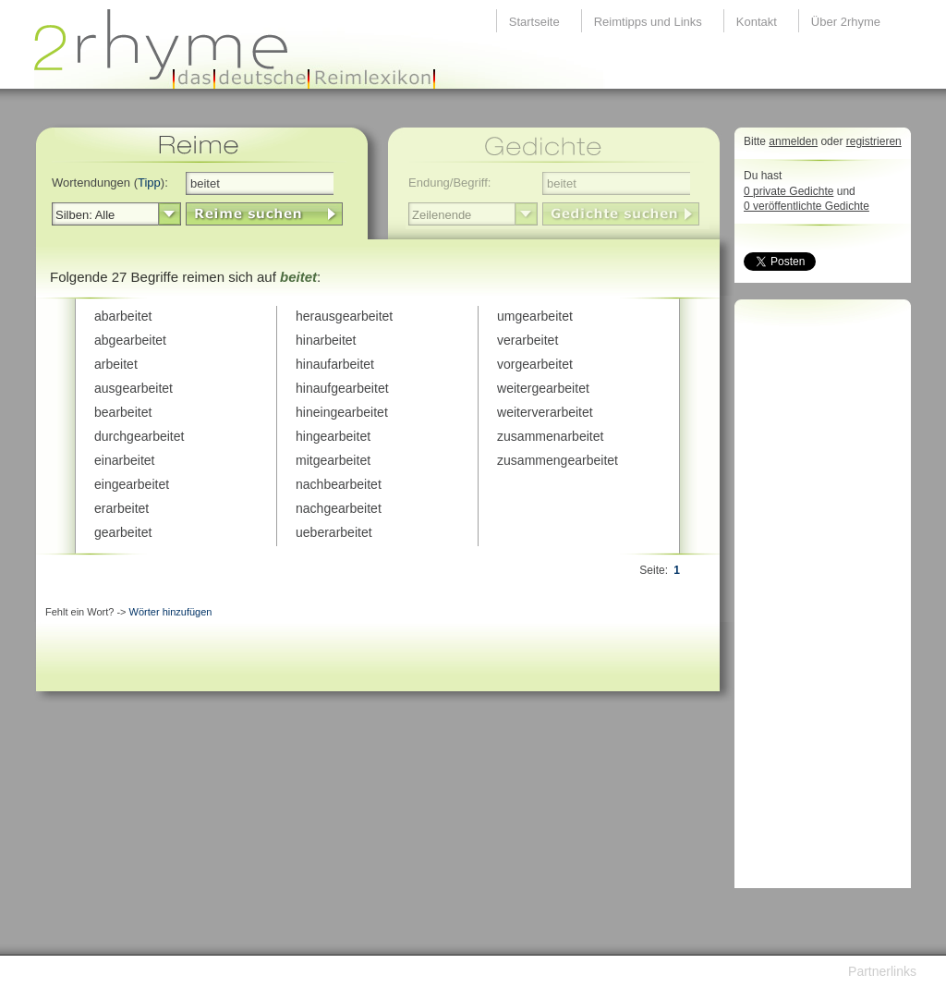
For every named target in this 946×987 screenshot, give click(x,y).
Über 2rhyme (845, 22)
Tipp (149, 182)
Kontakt (756, 22)
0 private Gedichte (788, 191)
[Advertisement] (817, 599)
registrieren (874, 141)
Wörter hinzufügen (170, 611)
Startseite (534, 22)
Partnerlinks (882, 971)
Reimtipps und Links (648, 22)
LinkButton (264, 213)
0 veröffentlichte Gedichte (806, 206)
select (169, 214)
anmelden (793, 141)
